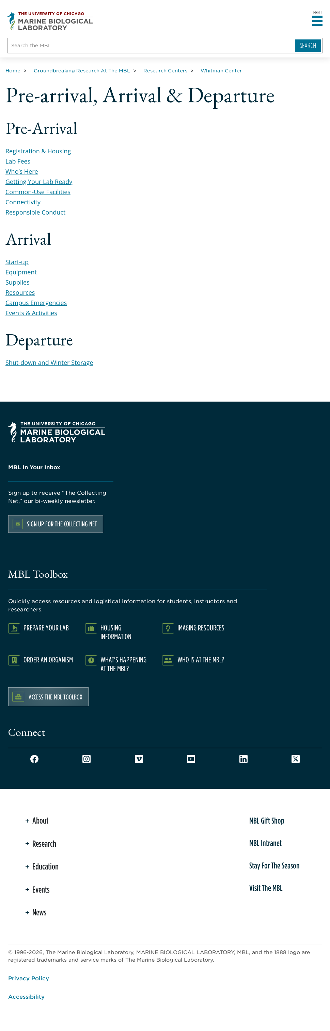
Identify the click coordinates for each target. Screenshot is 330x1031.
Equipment (21, 272)
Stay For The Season (274, 865)
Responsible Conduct (35, 212)
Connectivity (23, 202)
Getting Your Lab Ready (38, 182)
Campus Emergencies (36, 303)
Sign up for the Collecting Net (62, 524)
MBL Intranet (265, 843)
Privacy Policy (28, 978)
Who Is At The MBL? (200, 659)
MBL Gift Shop (266, 820)
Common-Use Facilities (37, 192)
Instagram (86, 759)
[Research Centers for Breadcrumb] (166, 70)
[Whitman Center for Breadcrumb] (221, 70)
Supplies (17, 282)
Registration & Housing (38, 151)
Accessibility (26, 996)
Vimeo (139, 759)
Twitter (296, 759)
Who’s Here (21, 171)
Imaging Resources (200, 627)
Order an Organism (48, 659)
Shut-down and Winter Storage (49, 362)
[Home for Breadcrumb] (13, 70)
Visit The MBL (266, 888)
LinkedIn (243, 759)
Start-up (17, 262)
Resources (20, 292)
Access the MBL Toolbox (55, 697)
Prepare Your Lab (46, 627)
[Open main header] (317, 21)
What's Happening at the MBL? (123, 664)
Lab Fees (17, 161)
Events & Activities (31, 313)
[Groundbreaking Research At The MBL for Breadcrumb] (82, 70)
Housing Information (115, 632)
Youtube (191, 759)
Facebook (34, 759)
